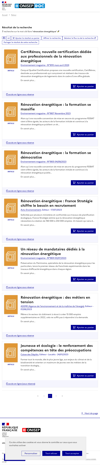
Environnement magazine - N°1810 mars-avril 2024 (45, 65)
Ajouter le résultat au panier (27, 38)
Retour (13, 15)
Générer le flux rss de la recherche (79, 38)
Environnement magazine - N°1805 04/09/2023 (43, 161)
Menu (96, 3)
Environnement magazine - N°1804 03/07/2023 (43, 258)
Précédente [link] (44, 396)
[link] (38, 396)
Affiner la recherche (52, 38)
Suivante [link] (56, 396)
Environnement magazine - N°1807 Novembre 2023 (46, 113)
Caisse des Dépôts (29, 354)
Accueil (4, 15)
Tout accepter (72, 453)
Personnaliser (31, 453)
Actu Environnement (31, 209)
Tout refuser (51, 453)
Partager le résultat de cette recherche (20, 42)
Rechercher (91, 3)
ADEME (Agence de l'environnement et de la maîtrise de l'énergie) (52, 306)
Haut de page (91, 413)
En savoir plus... (28, 80)
